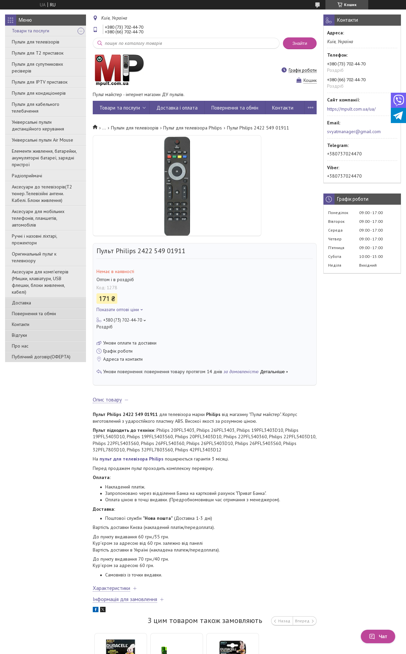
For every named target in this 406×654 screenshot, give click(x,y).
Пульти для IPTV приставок (39, 82)
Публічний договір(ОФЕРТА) (41, 357)
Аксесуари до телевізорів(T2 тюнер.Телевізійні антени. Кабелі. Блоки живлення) (42, 193)
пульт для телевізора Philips (131, 459)
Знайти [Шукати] (299, 43)
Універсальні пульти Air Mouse (42, 140)
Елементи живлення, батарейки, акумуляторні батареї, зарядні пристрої (44, 158)
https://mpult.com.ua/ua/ (351, 109)
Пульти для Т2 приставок (37, 53)
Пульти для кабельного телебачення (35, 107)
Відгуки (19, 335)
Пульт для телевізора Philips (192, 128)
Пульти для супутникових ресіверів (37, 67)
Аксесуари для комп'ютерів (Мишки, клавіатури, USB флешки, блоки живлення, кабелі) (40, 282)
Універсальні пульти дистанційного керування (38, 125)
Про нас (20, 346)
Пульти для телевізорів (35, 42)
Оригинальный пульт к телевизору (34, 257)
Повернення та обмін (34, 313)
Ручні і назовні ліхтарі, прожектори (34, 239)
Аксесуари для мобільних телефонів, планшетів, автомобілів (38, 218)
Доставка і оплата (177, 107)
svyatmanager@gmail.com (354, 131)
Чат (378, 636)
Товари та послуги (30, 31)
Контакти (20, 324)
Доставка (21, 303)
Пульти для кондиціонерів (39, 93)
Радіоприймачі (27, 176)
